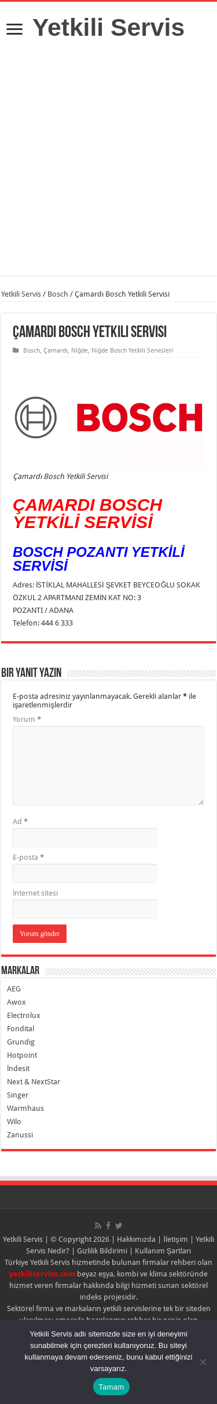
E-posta (28, 857)
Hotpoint (22, 1055)
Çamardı (55, 350)
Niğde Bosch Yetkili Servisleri (132, 350)
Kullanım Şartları (163, 1250)
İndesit (18, 1068)
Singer (17, 1095)
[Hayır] (202, 1362)
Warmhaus (25, 1108)
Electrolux (24, 1015)
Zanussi (20, 1134)
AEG (14, 988)
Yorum (27, 719)
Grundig (21, 1042)
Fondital (20, 1028)
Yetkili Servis (108, 27)
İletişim (175, 1239)
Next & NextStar (33, 1081)
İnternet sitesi (35, 893)
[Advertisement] (108, 167)
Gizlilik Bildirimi (102, 1250)
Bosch (57, 294)
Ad (20, 821)
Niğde (79, 350)
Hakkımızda (136, 1239)
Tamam (111, 1387)
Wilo (14, 1121)
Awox (16, 1002)
